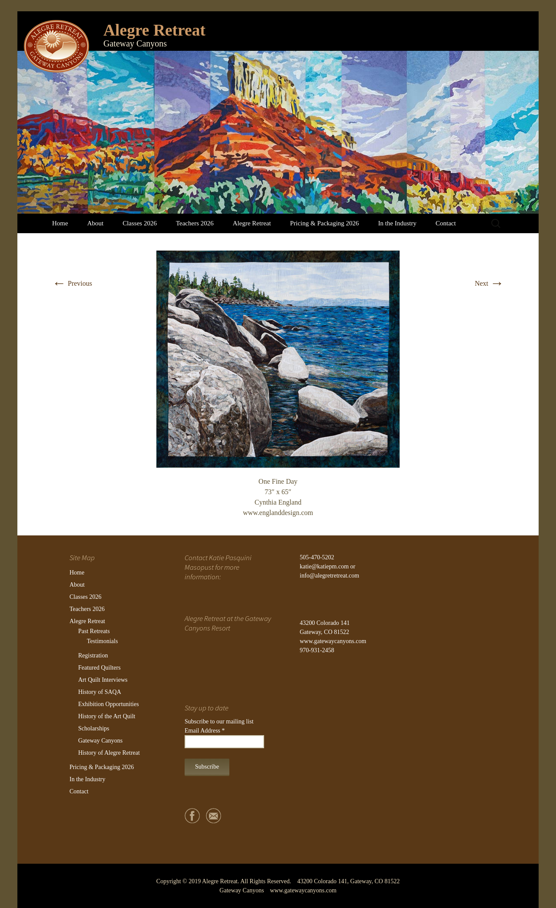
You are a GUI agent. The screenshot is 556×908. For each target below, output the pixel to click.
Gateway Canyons (100, 740)
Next (489, 283)
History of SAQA (99, 692)
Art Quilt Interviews (103, 680)
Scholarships (93, 728)
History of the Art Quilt (106, 716)
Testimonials (102, 641)
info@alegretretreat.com (329, 575)
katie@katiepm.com (324, 566)
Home (60, 223)
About (95, 223)
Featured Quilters (99, 667)
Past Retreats (94, 631)
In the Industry (397, 223)
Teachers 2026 (195, 223)
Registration (93, 655)
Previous (72, 283)
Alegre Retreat (252, 223)
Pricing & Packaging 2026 (324, 223)
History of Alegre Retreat (109, 753)
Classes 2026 (139, 223)
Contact (446, 223)
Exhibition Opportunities (108, 704)
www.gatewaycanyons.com (333, 641)
